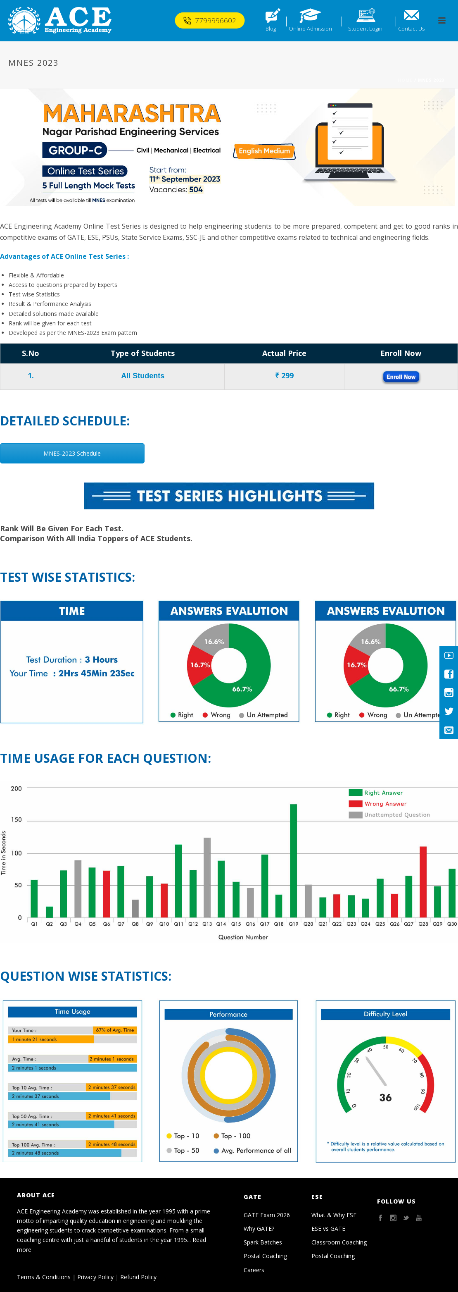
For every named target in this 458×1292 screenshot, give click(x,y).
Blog (271, 28)
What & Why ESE (333, 1215)
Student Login (365, 28)
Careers (254, 1270)
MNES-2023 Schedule (72, 453)
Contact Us (411, 28)
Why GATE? (259, 1228)
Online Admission (310, 28)
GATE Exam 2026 (267, 1215)
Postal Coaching (265, 1256)
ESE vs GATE (328, 1228)
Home (405, 80)
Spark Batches (263, 1242)
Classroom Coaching (339, 1242)
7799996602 (209, 20)
